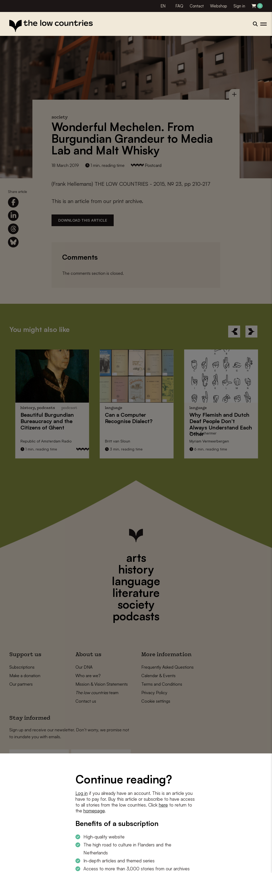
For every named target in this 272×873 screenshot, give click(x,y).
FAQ (179, 6)
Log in (81, 793)
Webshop (218, 6)
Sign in (239, 6)
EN (163, 6)
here (163, 805)
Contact (197, 6)
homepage (94, 810)
